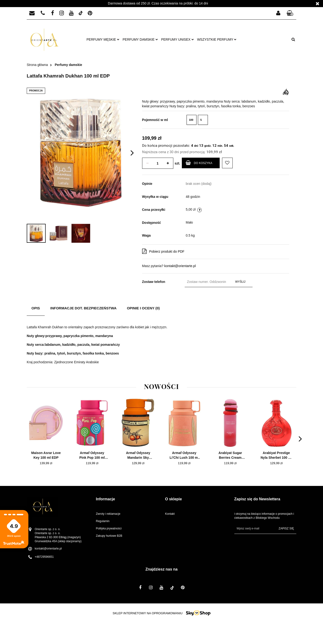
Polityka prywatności (109, 528)
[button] (290, 13)
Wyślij (240, 281)
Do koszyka (199, 162)
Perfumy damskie (140, 39)
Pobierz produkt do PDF (163, 251)
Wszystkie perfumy (216, 39)
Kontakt (170, 513)
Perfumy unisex (177, 39)
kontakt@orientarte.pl (180, 266)
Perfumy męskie (103, 39)
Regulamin (102, 521)
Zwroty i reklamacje (108, 513)
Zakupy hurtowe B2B (109, 535)
